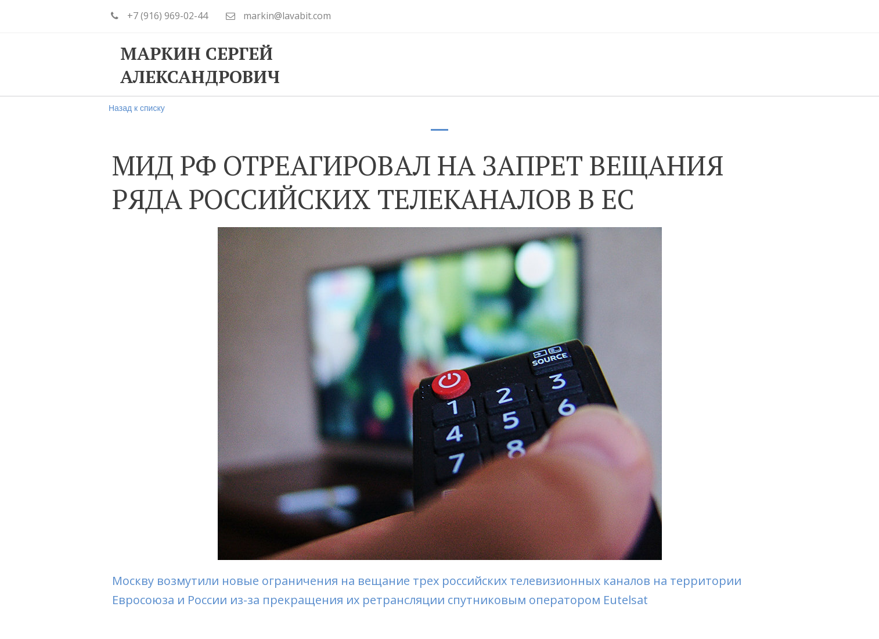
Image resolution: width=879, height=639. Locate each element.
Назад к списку (137, 108)
